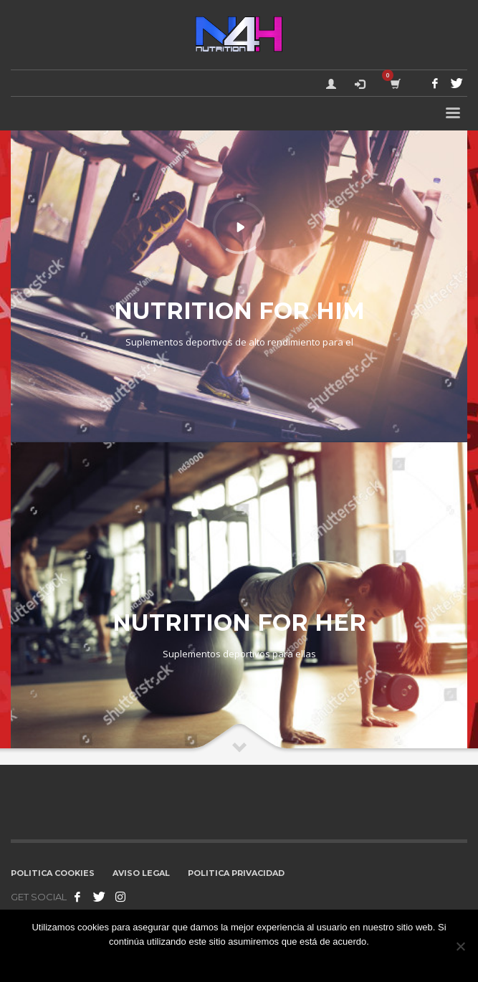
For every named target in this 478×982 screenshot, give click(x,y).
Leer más (288, 960)
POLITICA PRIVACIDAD (236, 873)
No (256, 960)
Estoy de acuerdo (206, 960)
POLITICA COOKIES (53, 873)
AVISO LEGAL (141, 873)
